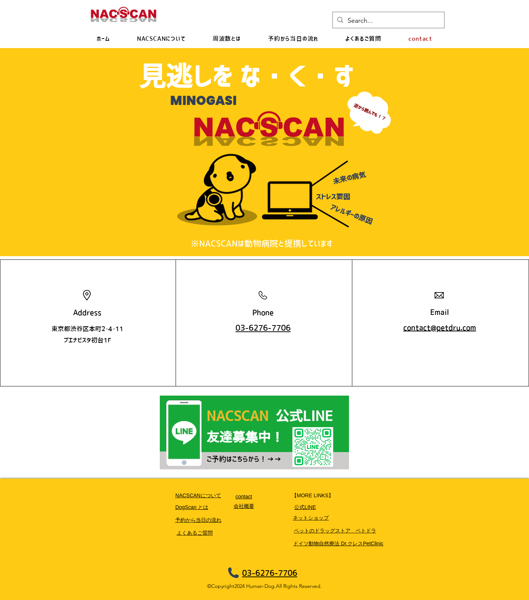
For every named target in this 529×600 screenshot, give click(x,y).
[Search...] (388, 21)
